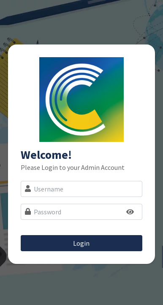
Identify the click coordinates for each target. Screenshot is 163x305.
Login (81, 243)
